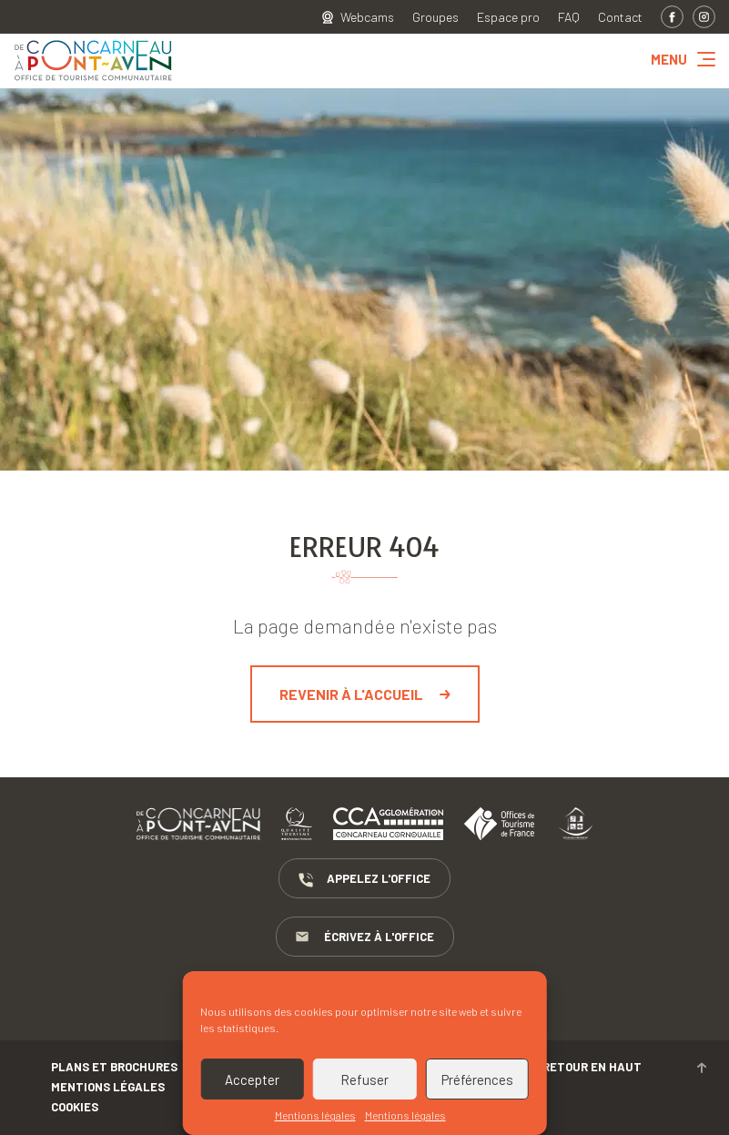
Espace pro (508, 17)
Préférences (477, 1079)
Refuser (364, 1079)
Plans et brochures (114, 1066)
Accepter (252, 1079)
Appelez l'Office (364, 879)
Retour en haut (624, 1066)
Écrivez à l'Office (365, 937)
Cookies (74, 1107)
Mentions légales (315, 1115)
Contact (620, 17)
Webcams (367, 17)
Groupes (435, 17)
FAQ (569, 17)
